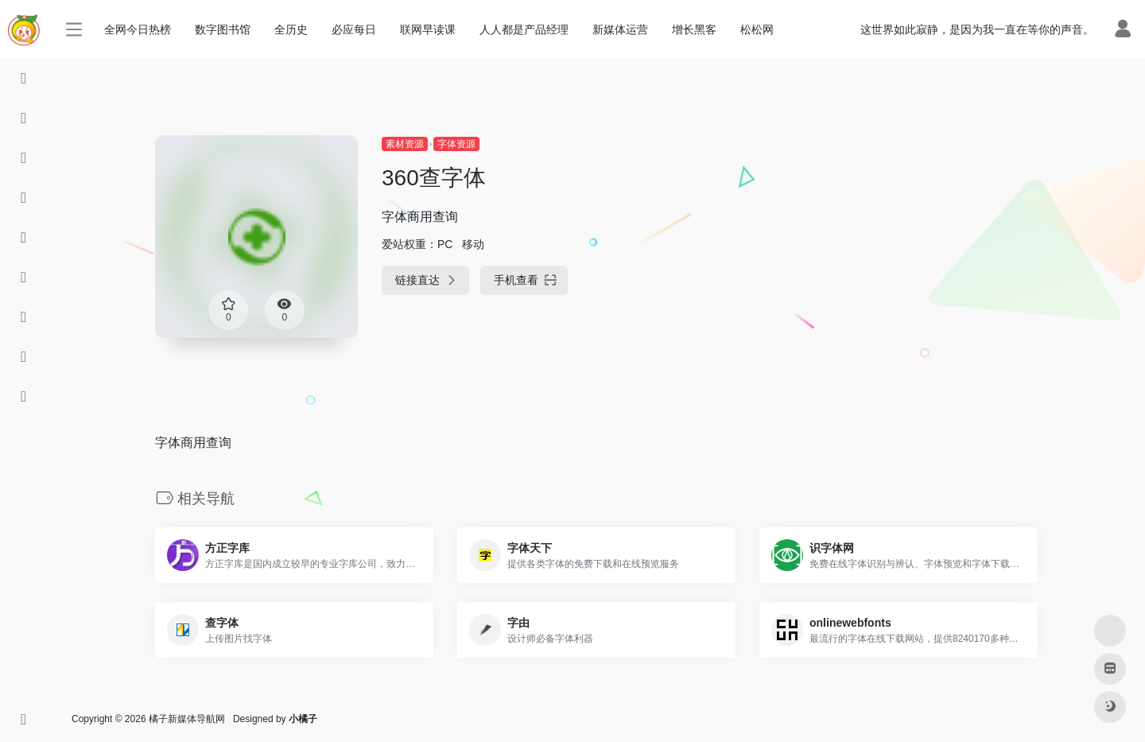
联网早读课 (428, 29)
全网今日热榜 (137, 29)
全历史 (291, 29)
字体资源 (456, 144)
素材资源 (405, 144)
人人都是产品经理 (524, 29)
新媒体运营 (620, 29)
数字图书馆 (222, 29)
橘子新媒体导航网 (187, 719)
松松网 (757, 29)
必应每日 (354, 29)
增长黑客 (694, 29)
